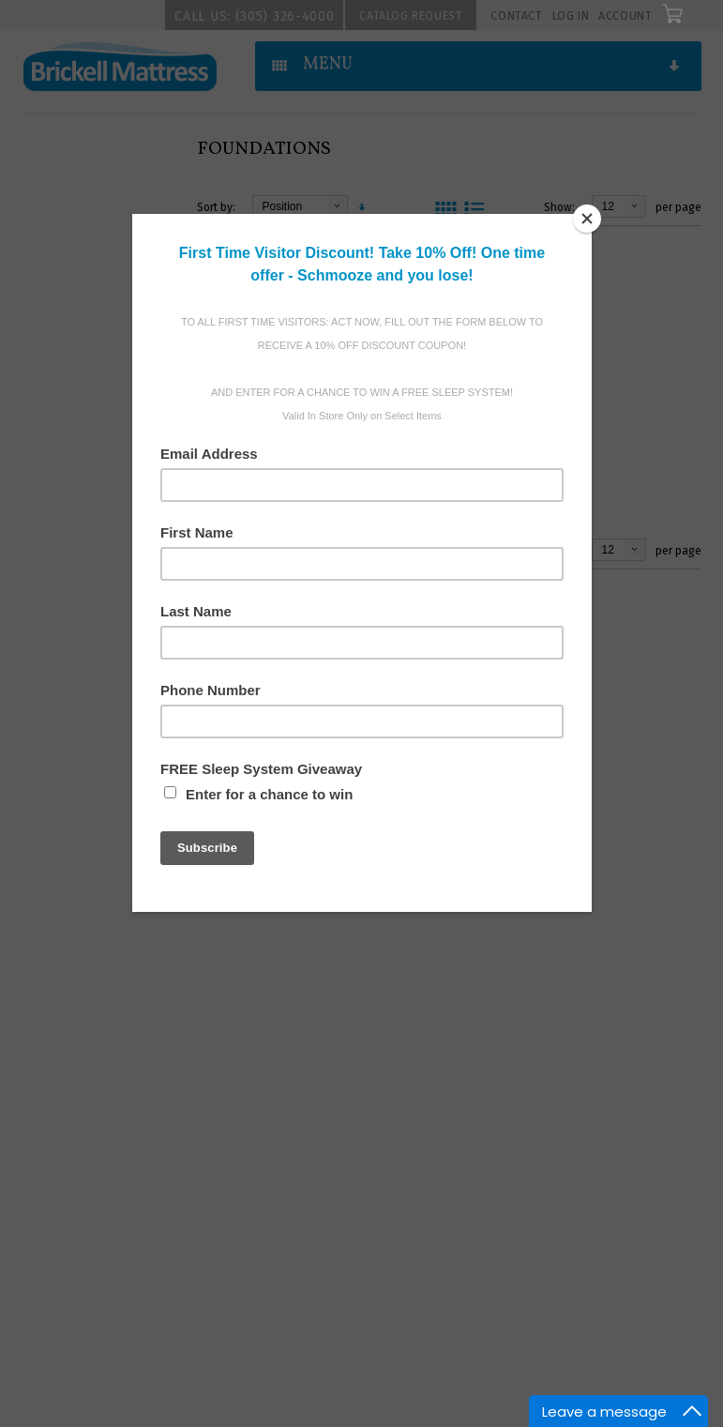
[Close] (587, 219)
